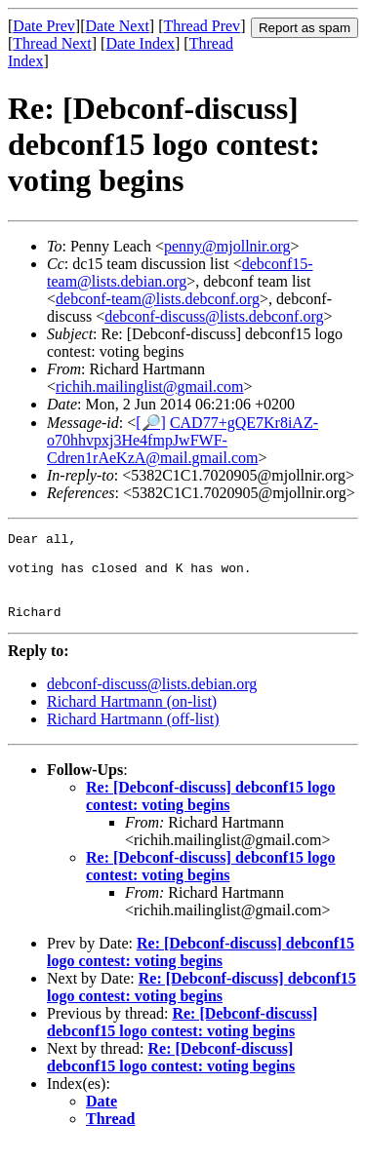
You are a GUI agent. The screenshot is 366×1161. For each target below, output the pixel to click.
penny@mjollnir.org (227, 246)
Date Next (117, 26)
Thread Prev (201, 26)
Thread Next (52, 43)
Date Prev (44, 26)
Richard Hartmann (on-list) (132, 719)
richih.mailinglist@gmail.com (149, 386)
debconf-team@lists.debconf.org (158, 298)
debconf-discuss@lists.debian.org (152, 701)
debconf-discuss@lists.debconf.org (213, 316)
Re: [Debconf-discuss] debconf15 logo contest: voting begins (211, 813)
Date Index (140, 43)
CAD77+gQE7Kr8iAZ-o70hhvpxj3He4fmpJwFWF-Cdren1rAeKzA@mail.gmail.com (182, 440)
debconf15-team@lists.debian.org (180, 272)
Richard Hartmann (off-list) (133, 736)
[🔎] (151, 422)
